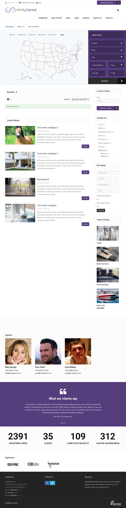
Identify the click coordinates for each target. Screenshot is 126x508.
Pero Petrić (40, 367)
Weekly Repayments (103, 203)
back (12, 35)
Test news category (46, 205)
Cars (68, 18)
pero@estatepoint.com (43, 373)
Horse (105, 154)
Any (93, 57)
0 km (112, 65)
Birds (105, 156)
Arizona (41, 35)
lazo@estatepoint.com (73, 373)
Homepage (43, 18)
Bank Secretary (103, 264)
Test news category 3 (47, 127)
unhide (19, 490)
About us (97, 18)
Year (98, 97)
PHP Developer (103, 285)
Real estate (57, 18)
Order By (67, 99)
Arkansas (52, 35)
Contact (109, 18)
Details (85, 146)
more (62, 35)
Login (38, 2)
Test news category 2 (47, 153)
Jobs (76, 18)
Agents (86, 18)
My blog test (43, 179)
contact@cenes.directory (27, 2)
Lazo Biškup (70, 367)
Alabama (22, 35)
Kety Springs (11, 367)
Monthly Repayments (104, 196)
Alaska (32, 35)
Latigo (99, 243)
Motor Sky (101, 305)
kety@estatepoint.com (13, 373)
